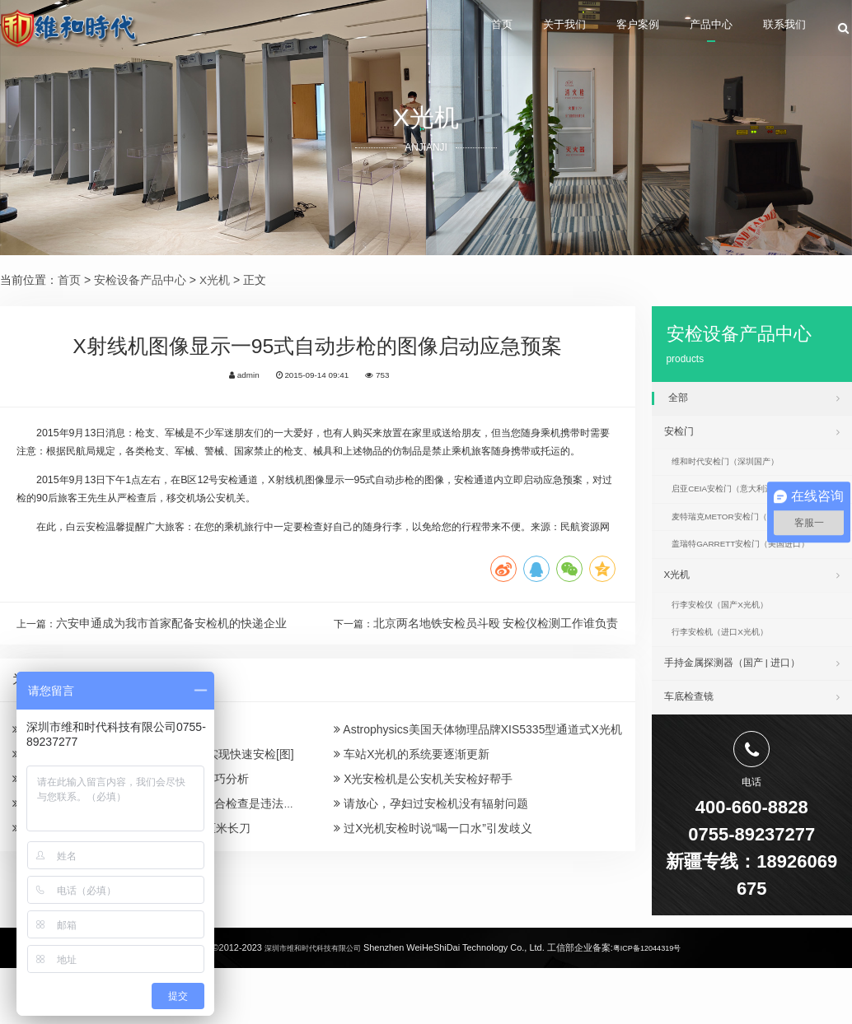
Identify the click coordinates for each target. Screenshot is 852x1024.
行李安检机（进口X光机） (733, 677)
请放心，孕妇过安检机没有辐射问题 (431, 901)
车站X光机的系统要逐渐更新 (411, 841)
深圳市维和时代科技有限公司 (305, 1005)
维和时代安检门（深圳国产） (740, 473)
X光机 (214, 279)
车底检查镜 (752, 749)
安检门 (752, 436)
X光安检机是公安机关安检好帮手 (423, 871)
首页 (435, 29)
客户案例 (600, 29)
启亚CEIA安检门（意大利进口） (746, 507)
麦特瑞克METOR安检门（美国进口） (758, 540)
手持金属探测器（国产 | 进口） (752, 711)
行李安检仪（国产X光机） (733, 644)
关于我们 (511, 29)
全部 (754, 397)
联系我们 (780, 29)
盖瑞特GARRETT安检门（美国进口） (758, 573)
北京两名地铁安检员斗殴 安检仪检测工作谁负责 (496, 699)
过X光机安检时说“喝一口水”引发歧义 (433, 931)
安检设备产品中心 (140, 279)
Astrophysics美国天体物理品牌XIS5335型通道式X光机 (478, 811)
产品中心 (690, 29)
